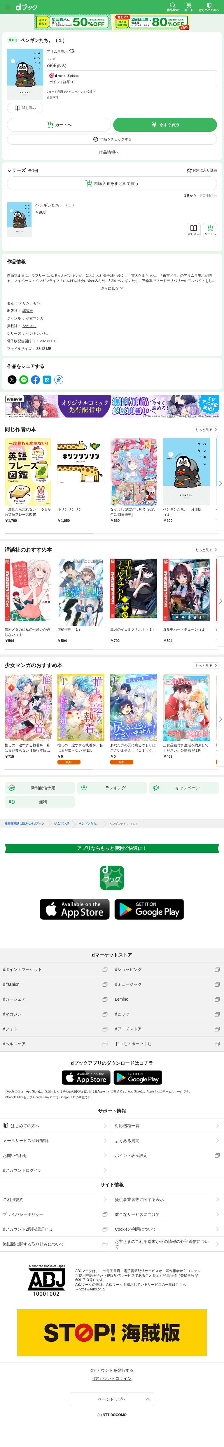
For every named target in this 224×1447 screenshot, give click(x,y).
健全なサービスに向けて (137, 1214)
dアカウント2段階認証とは (27, 1229)
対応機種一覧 (127, 1125)
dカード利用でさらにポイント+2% (69, 91)
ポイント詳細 (59, 82)
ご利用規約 (13, 1199)
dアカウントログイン (22, 1170)
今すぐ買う (169, 124)
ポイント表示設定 (131, 1155)
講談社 (27, 311)
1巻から (190, 195)
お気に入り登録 (204, 170)
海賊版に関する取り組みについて (33, 1244)
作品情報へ (109, 152)
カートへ (63, 124)
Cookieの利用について (135, 1229)
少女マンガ (34, 318)
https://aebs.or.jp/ (92, 1289)
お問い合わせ (15, 1155)
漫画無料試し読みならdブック (24, 823)
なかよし (29, 326)
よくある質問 (127, 1140)
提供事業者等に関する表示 (139, 1199)
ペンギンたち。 (38, 334)
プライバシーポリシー (23, 1214)
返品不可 (52, 97)
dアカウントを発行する (112, 1370)
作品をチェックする (116, 139)
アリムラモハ (57, 52)
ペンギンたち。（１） (55, 205)
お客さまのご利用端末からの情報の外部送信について (162, 1244)
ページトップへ (112, 1399)
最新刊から (208, 195)
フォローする (72, 51)
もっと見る (204, 430)
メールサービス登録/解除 (26, 1140)
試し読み (29, 108)
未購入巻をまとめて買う (116, 183)
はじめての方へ (21, 1126)
